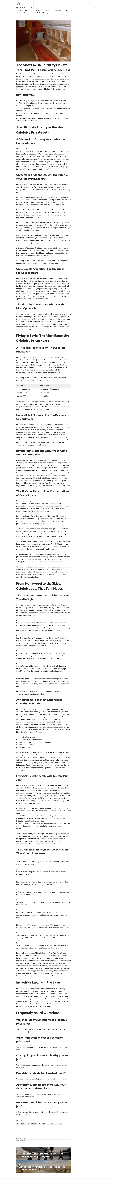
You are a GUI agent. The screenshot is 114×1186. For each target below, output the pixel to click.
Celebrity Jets (46, 955)
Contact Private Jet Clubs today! (29, 13)
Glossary (45, 13)
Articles (27, 10)
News (67, 10)
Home (21, 10)
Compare (38, 10)
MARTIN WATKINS (21, 1143)
